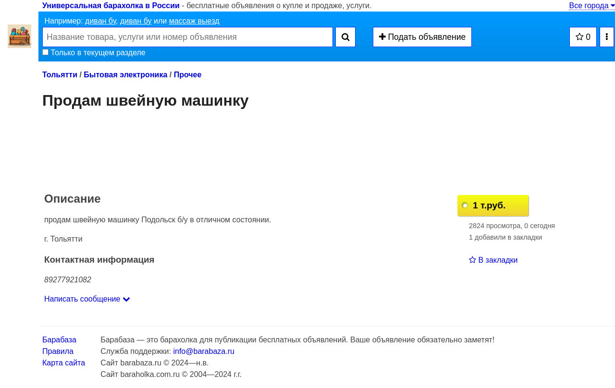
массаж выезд (194, 21)
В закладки (493, 260)
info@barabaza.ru (203, 351)
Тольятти (59, 75)
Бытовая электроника (125, 75)
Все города (592, 5)
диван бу (100, 21)
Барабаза (59, 340)
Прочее (188, 75)
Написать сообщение (87, 299)
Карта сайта (63, 363)
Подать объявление (422, 37)
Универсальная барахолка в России (111, 5)
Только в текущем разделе (94, 52)
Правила (58, 351)
